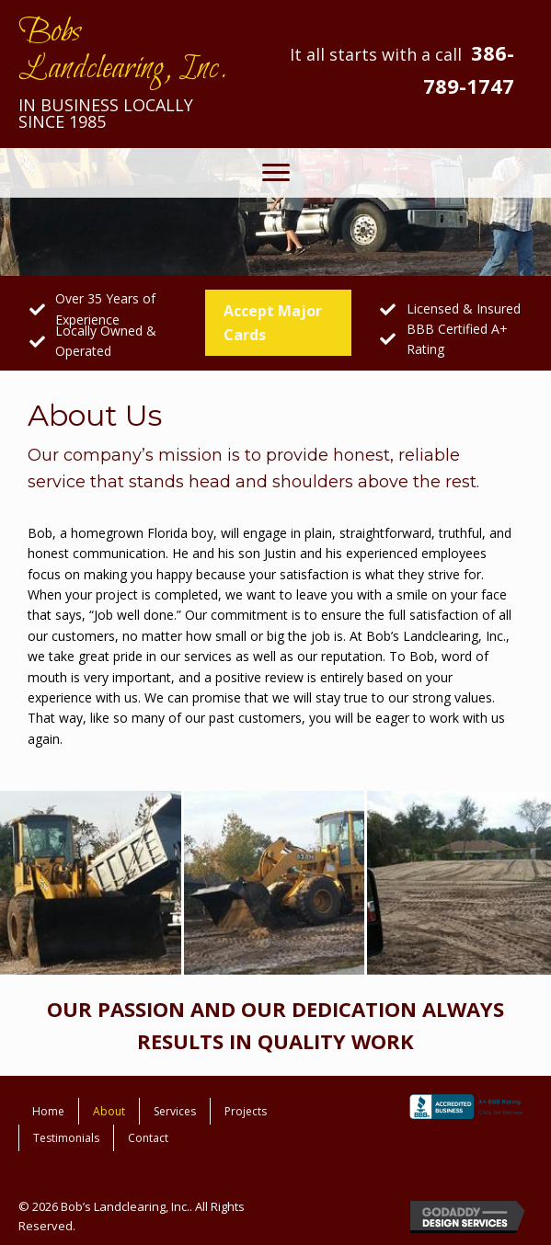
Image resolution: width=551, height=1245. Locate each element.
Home (48, 1111)
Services (175, 1111)
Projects (245, 1111)
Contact (148, 1138)
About (109, 1111)
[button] (276, 172)
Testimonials (66, 1138)
